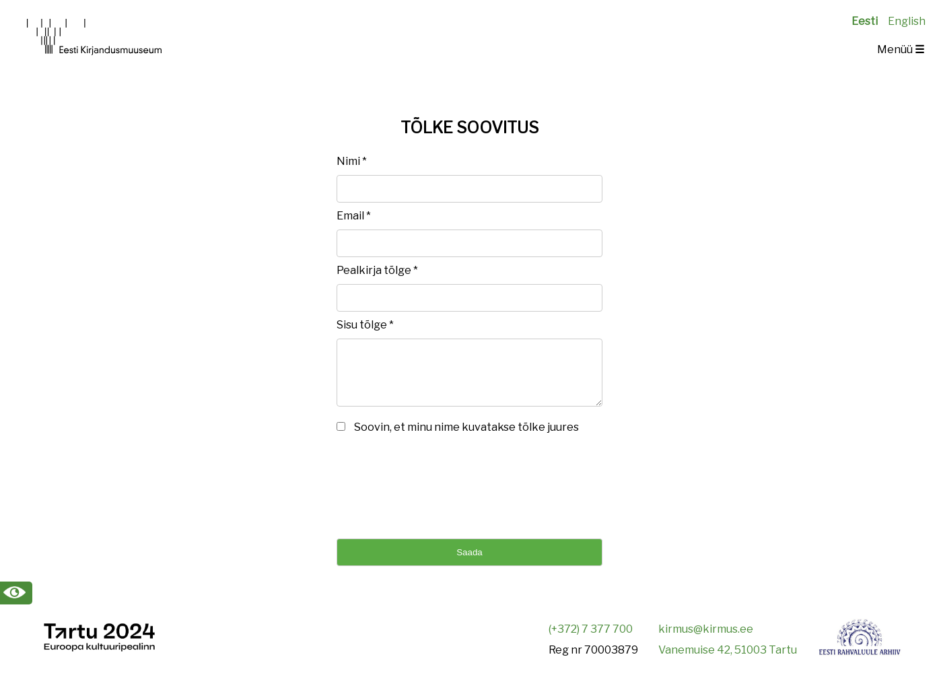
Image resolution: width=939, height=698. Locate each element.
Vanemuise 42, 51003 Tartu (727, 660)
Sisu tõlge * (365, 324)
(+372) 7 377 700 (591, 639)
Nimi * (352, 161)
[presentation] (439, 494)
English (907, 21)
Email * (354, 215)
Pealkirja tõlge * (377, 270)
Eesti (864, 21)
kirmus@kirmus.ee (705, 639)
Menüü (900, 49)
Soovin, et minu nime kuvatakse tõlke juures (466, 437)
